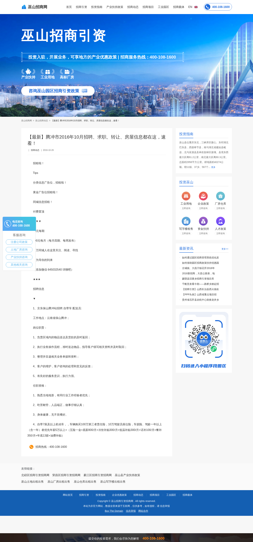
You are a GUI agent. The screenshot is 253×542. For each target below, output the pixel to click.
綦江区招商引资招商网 (98, 475)
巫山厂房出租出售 (59, 481)
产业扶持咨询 (19, 257)
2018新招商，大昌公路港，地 (198, 273)
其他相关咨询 (19, 264)
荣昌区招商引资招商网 (66, 475)
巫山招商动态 (41, 120)
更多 (213, 167)
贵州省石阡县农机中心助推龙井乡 (200, 299)
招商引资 (81, 6)
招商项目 (148, 6)
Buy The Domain (114, 510)
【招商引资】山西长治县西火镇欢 (200, 289)
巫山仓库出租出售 (85, 481)
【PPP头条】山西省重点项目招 (199, 294)
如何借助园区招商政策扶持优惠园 (200, 262)
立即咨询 (186, 208)
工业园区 (163, 6)
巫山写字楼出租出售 (113, 481)
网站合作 (143, 510)
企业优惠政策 (119, 494)
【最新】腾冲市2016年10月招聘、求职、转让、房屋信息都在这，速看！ (85, 120)
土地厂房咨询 (19, 249)
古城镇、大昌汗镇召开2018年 (198, 268)
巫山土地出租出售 (32, 481)
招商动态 (133, 6)
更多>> (225, 249)
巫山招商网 (26, 120)
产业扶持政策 (114, 6)
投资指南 (96, 6)
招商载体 (187, 494)
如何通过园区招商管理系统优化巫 (200, 257)
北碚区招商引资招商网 (35, 475)
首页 (69, 6)
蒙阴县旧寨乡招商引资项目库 (198, 278)
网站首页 (68, 494)
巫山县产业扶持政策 (127, 475)
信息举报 (131, 510)
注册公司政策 (19, 241)
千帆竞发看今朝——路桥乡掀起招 (200, 284)
